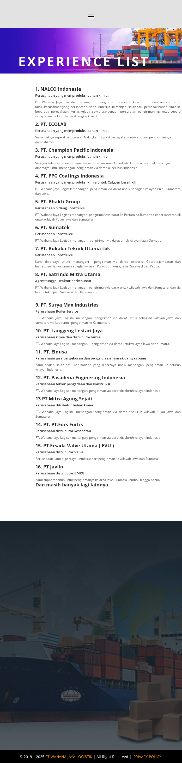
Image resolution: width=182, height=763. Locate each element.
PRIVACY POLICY (147, 756)
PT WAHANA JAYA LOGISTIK (68, 756)
